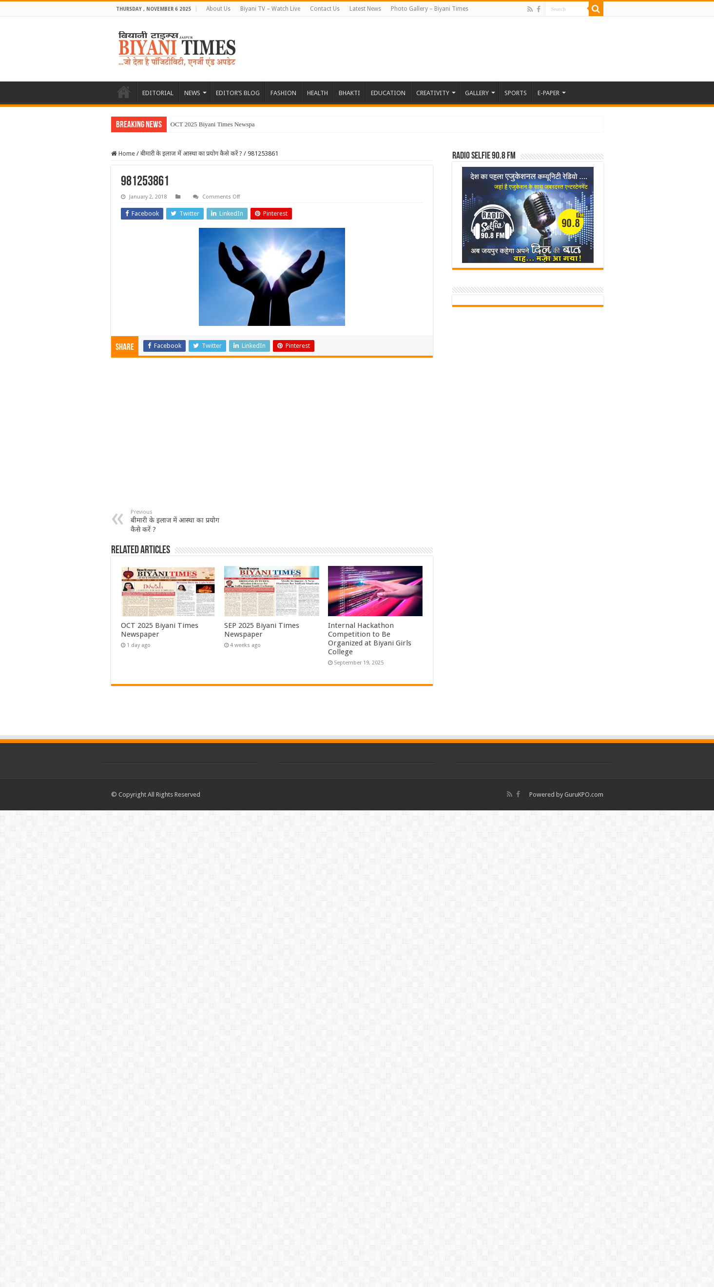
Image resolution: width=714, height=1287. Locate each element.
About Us (218, 8)
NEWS (192, 93)
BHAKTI (349, 93)
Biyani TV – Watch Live (270, 8)
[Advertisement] (272, 435)
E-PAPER (549, 93)
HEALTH (317, 93)
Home (123, 153)
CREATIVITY (432, 93)
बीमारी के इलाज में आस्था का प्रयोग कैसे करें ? (191, 153)
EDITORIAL (158, 93)
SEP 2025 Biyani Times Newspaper (261, 630)
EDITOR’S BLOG (238, 93)
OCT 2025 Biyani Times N (205, 124)
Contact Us (325, 8)
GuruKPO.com (583, 794)
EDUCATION (388, 93)
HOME (123, 91)
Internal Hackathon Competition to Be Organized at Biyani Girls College (369, 638)
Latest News (365, 8)
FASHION (283, 93)
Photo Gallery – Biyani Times (429, 8)
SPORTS (515, 93)
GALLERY (477, 93)
